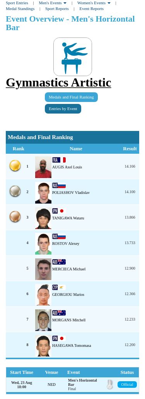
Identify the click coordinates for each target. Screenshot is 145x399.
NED (52, 384)
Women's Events (94, 2)
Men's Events (53, 2)
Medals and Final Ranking (71, 97)
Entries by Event (63, 108)
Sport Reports (57, 8)
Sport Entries (17, 2)
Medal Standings (20, 8)
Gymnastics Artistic (58, 82)
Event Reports (91, 8)
